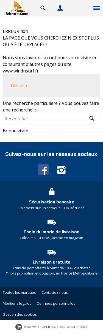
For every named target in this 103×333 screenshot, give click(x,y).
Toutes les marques (19, 292)
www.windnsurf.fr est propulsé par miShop (51, 326)
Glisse (20, 86)
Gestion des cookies (20, 314)
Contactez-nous (54, 292)
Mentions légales (17, 303)
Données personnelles (56, 303)
